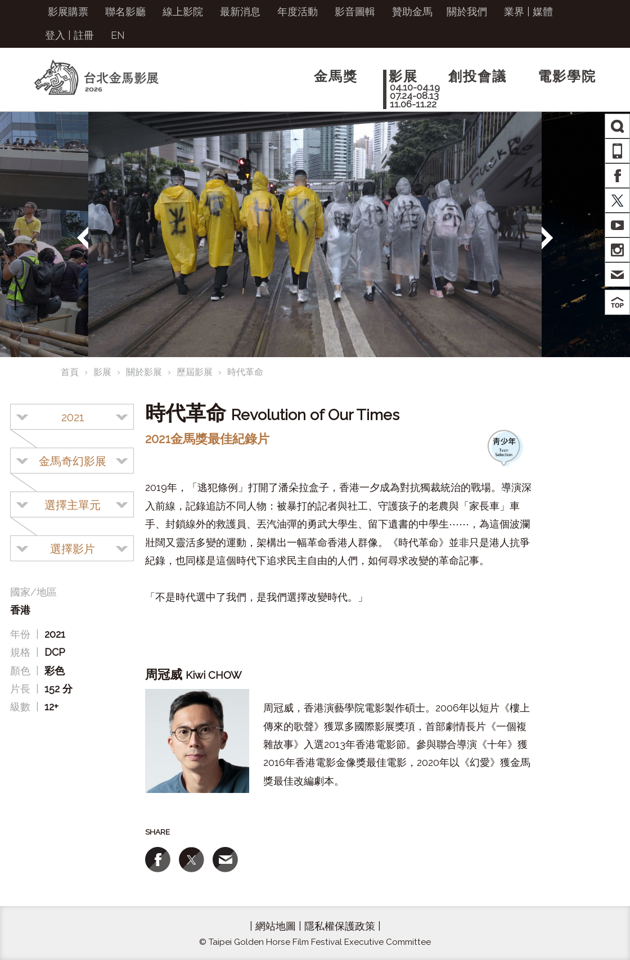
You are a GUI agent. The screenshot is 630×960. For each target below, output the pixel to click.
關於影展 (144, 372)
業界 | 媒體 (528, 11)
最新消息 (240, 11)
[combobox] (72, 417)
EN (118, 35)
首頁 (70, 372)
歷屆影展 (195, 372)
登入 (55, 35)
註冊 (84, 35)
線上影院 (183, 11)
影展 (102, 372)
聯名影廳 (125, 11)
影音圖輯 (355, 11)
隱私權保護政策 (339, 926)
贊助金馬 (412, 11)
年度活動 (297, 11)
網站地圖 (275, 926)
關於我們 (467, 11)
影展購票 (68, 11)
